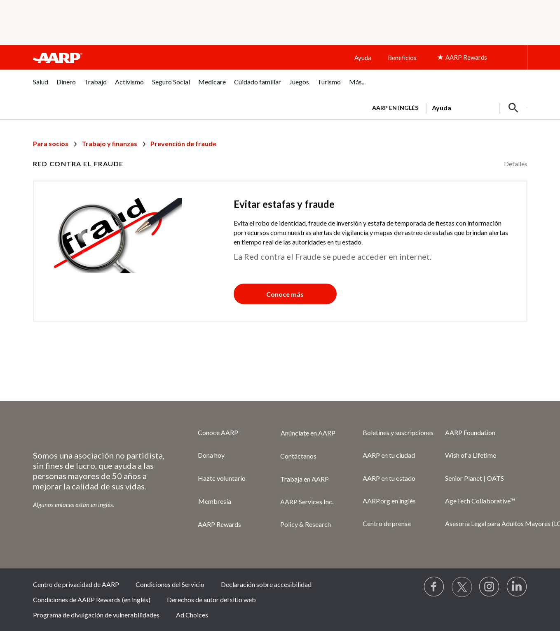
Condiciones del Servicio (170, 584)
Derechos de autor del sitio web (211, 599)
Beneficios (402, 57)
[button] (513, 108)
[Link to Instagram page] (489, 587)
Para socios (50, 143)
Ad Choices (192, 615)
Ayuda (362, 57)
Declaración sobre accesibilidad (266, 584)
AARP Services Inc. (306, 501)
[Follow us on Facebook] (434, 587)
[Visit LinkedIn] (517, 587)
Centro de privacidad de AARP (76, 584)
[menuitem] (40, 86)
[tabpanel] (446, 107)
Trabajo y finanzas (109, 143)
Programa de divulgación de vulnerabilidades (96, 615)
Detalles (515, 164)
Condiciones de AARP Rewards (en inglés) (91, 599)
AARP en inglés (395, 107)
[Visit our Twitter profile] (462, 587)
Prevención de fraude (183, 143)
